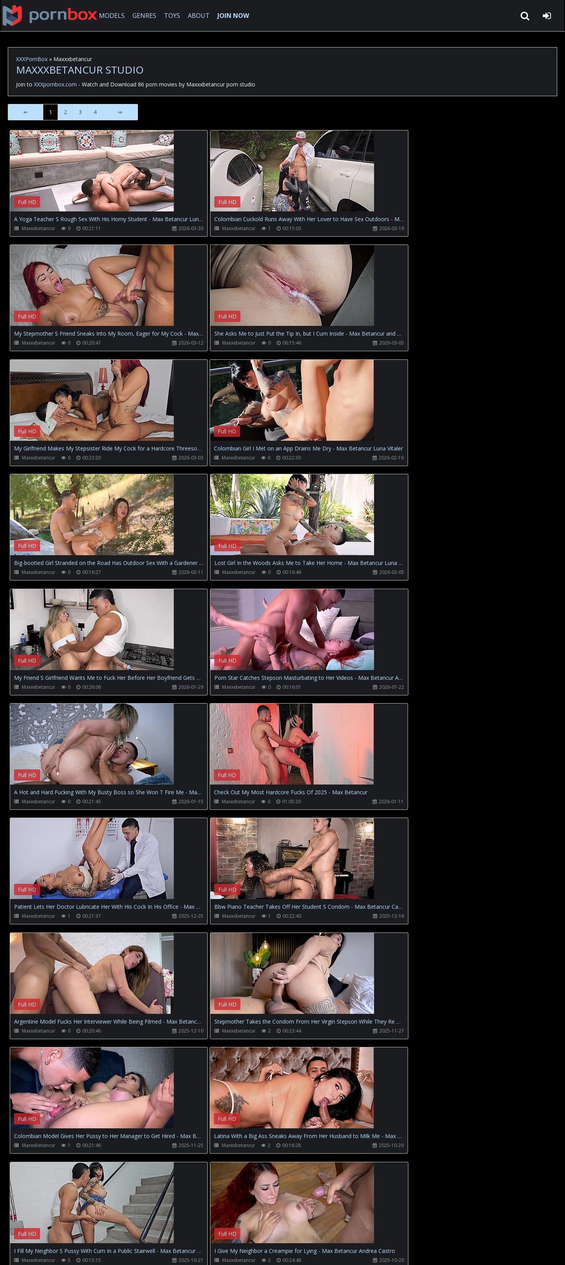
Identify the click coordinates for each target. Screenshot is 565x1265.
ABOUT (201, 15)
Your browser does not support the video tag (92, 176)
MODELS (114, 15)
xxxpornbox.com (67, 1251)
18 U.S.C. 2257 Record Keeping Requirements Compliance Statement (259, 1251)
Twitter (185, 1228)
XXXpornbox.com (50, 15)
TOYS (174, 15)
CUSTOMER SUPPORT (71, 1228)
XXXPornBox (32, 59)
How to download (136, 1228)
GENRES (147, 15)
